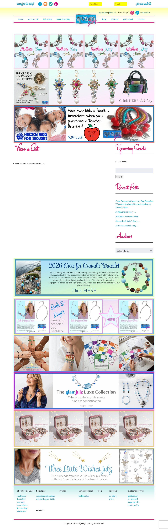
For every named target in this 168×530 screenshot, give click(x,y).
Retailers (141, 19)
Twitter (51, 4)
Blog (104, 19)
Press (111, 499)
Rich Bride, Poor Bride (45, 499)
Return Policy (133, 505)
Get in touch (128, 19)
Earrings (20, 502)
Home (20, 19)
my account (103, 13)
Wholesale (21, 511)
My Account (133, 499)
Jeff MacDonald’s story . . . (127, 225)
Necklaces (21, 496)
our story (113, 496)
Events (62, 490)
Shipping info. (133, 502)
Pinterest (56, 4)
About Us (114, 19)
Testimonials (83, 496)
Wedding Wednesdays (45, 496)
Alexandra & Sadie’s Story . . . (128, 221)
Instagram (45, 4)
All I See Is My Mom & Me (127, 216)
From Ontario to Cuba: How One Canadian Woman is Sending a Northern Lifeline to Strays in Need (134, 204)
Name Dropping (63, 19)
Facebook (40, 4)
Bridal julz (47, 19)
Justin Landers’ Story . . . (126, 211)
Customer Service (136, 490)
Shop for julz (33, 19)
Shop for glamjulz (25, 490)
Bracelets (21, 499)
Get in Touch (133, 496)
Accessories (22, 505)
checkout (119, 13)
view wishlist (145, 13)
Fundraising (22, 508)
